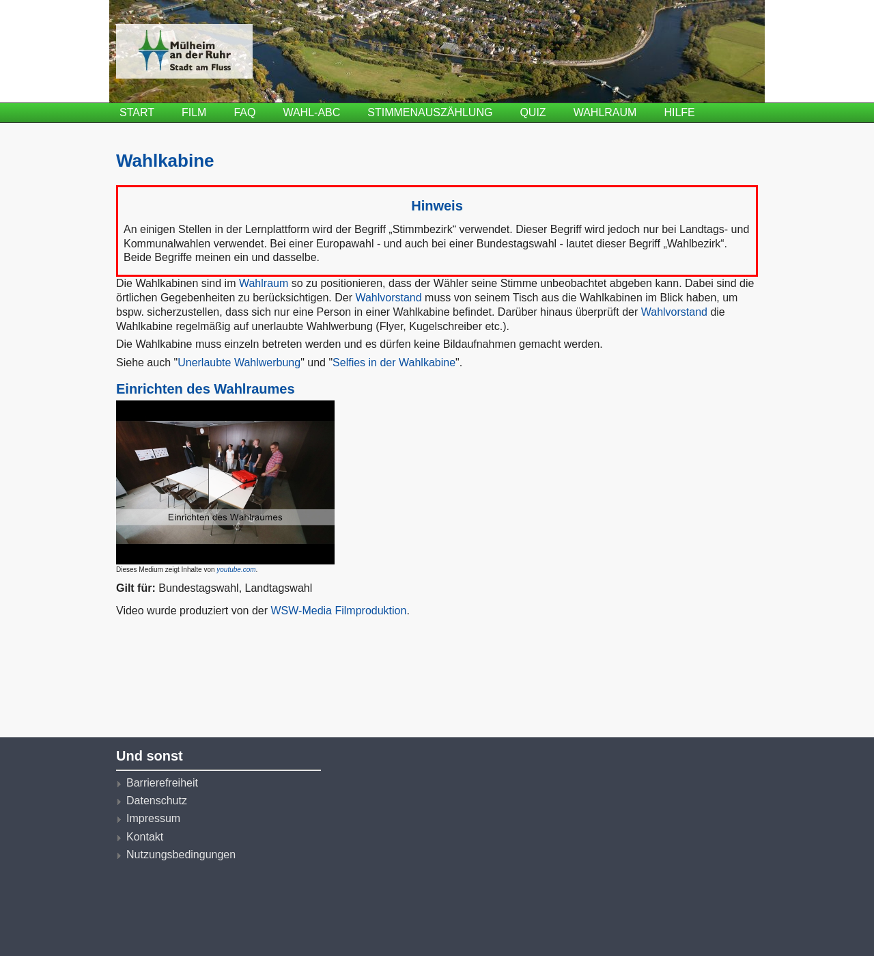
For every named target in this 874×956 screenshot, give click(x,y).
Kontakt (144, 837)
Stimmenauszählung (429, 112)
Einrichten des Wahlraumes (205, 388)
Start (136, 112)
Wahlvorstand (388, 297)
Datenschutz (156, 800)
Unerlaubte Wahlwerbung (239, 362)
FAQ (244, 112)
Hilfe (679, 112)
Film (194, 112)
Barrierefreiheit (162, 783)
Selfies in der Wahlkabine (394, 362)
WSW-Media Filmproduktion (339, 610)
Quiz (533, 112)
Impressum (153, 818)
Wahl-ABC (311, 112)
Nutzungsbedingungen (181, 854)
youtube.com (235, 569)
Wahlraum (605, 112)
